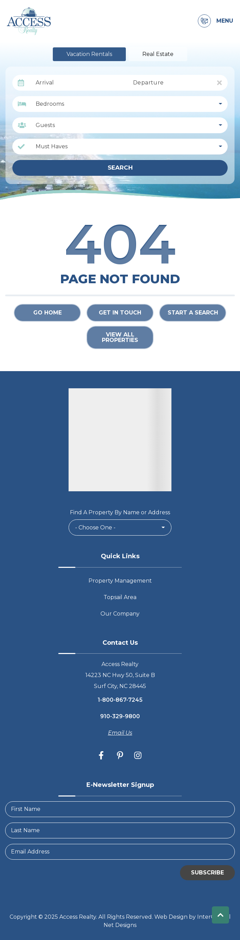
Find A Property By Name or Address (120, 512)
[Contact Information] (204, 20)
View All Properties (120, 337)
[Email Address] (120, 852)
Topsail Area (120, 597)
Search (120, 167)
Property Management (120, 580)
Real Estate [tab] (157, 54)
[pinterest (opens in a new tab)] (120, 755)
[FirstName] (120, 809)
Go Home (47, 312)
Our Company (120, 613)
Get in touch (120, 312)
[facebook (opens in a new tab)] (102, 755)
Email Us (120, 733)
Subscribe (207, 872)
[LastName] (120, 830)
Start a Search (193, 312)
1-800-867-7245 (120, 700)
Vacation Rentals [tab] (89, 54)
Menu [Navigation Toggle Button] (224, 21)
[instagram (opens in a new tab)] (138, 755)
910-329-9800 (120, 716)
